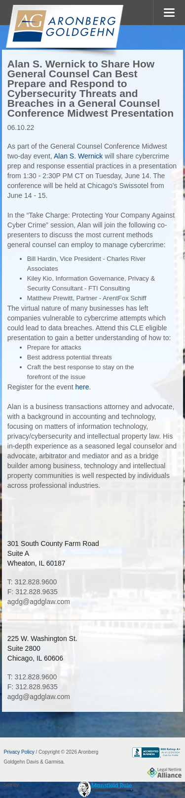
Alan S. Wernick (77, 156)
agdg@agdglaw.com (38, 602)
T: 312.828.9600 (32, 582)
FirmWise (30, 785)
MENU (169, 12)
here (82, 387)
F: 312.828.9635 (32, 592)
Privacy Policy (18, 752)
